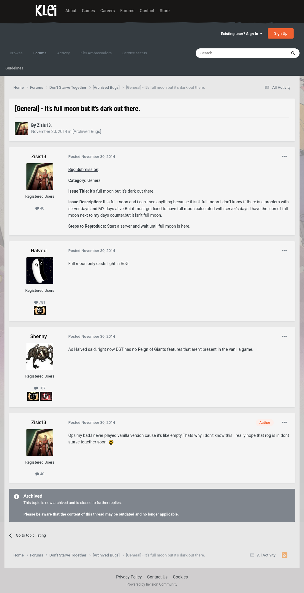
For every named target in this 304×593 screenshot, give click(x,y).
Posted (91, 156)
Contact (147, 10)
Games (88, 10)
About (71, 10)
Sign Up (280, 33)
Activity (63, 53)
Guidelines (14, 68)
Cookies (180, 577)
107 (39, 388)
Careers (107, 10)
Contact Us (157, 577)
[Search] (227, 53)
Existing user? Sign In (241, 33)
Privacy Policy (129, 577)
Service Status (134, 53)
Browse (16, 53)
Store (165, 10)
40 (40, 208)
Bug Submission (83, 169)
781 (39, 302)
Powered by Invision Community (152, 584)
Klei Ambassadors (96, 53)
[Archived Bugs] (86, 131)
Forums (127, 10)
